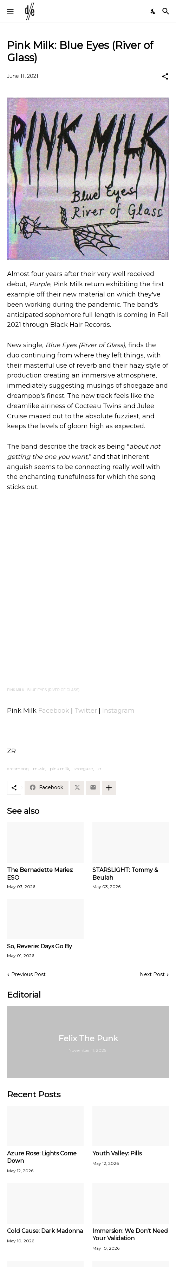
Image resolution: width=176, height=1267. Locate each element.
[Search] (166, 11)
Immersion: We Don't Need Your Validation (130, 1235)
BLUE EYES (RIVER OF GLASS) (53, 690)
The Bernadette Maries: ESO (40, 874)
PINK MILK (15, 690)
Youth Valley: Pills (117, 1153)
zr (99, 768)
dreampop (17, 768)
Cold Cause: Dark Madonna (45, 1231)
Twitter (85, 710)
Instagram (118, 710)
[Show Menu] (9, 11)
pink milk (59, 768)
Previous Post (28, 974)
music (39, 768)
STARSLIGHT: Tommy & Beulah (125, 874)
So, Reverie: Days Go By (39, 946)
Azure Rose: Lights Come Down (42, 1157)
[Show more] (109, 788)
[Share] (165, 76)
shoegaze (83, 768)
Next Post (152, 974)
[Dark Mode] (153, 11)
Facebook (53, 710)
